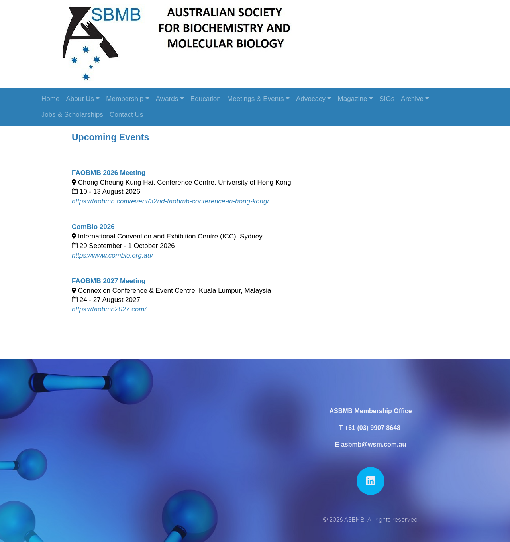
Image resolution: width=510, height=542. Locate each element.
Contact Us (126, 114)
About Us (80, 98)
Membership (124, 98)
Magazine (352, 98)
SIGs (386, 98)
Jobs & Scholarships (72, 114)
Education (205, 98)
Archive (412, 98)
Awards (167, 98)
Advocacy (311, 98)
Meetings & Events (255, 98)
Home (50, 98)
